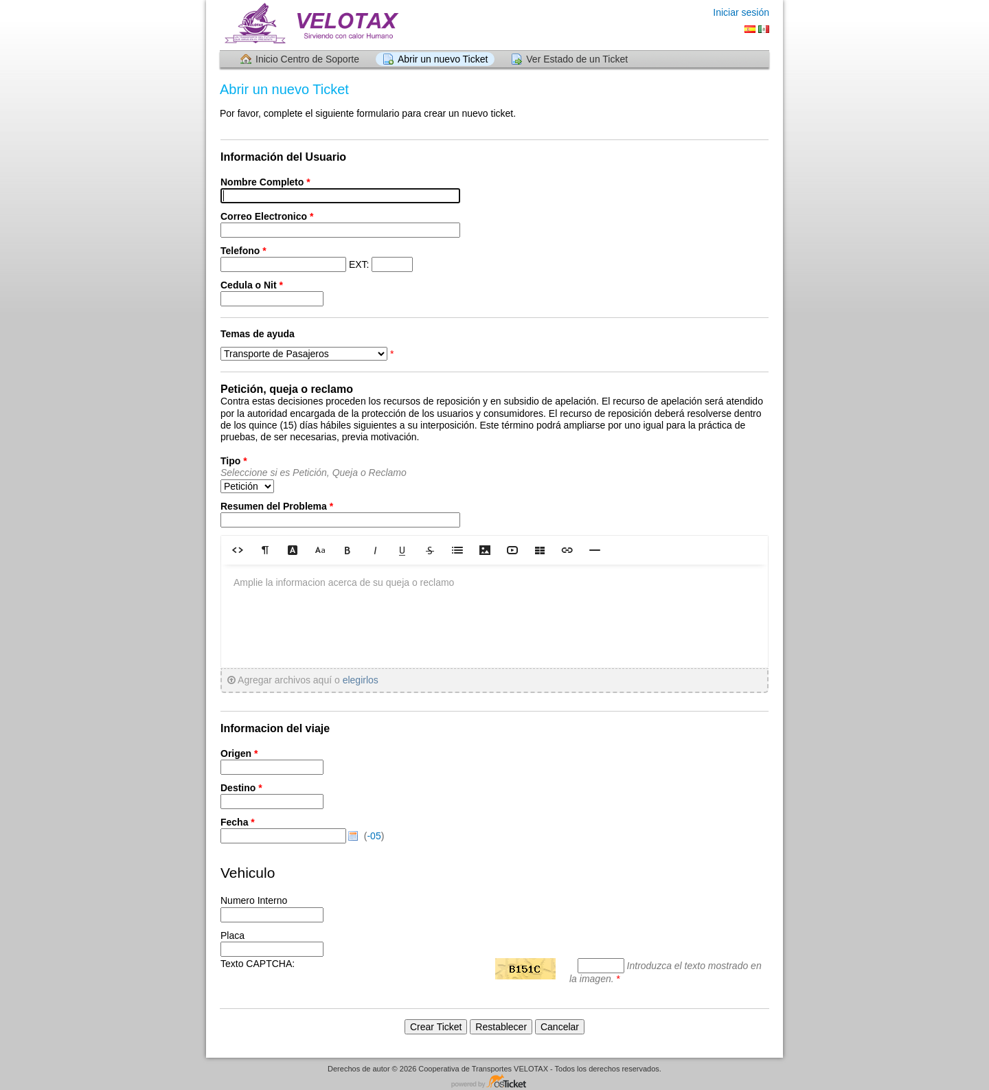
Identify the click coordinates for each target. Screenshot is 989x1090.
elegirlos (360, 679)
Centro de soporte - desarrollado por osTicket (494, 1082)
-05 (373, 835)
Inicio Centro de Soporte (307, 59)
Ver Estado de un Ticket (577, 59)
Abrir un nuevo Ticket (443, 59)
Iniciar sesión (741, 12)
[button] (237, 549)
